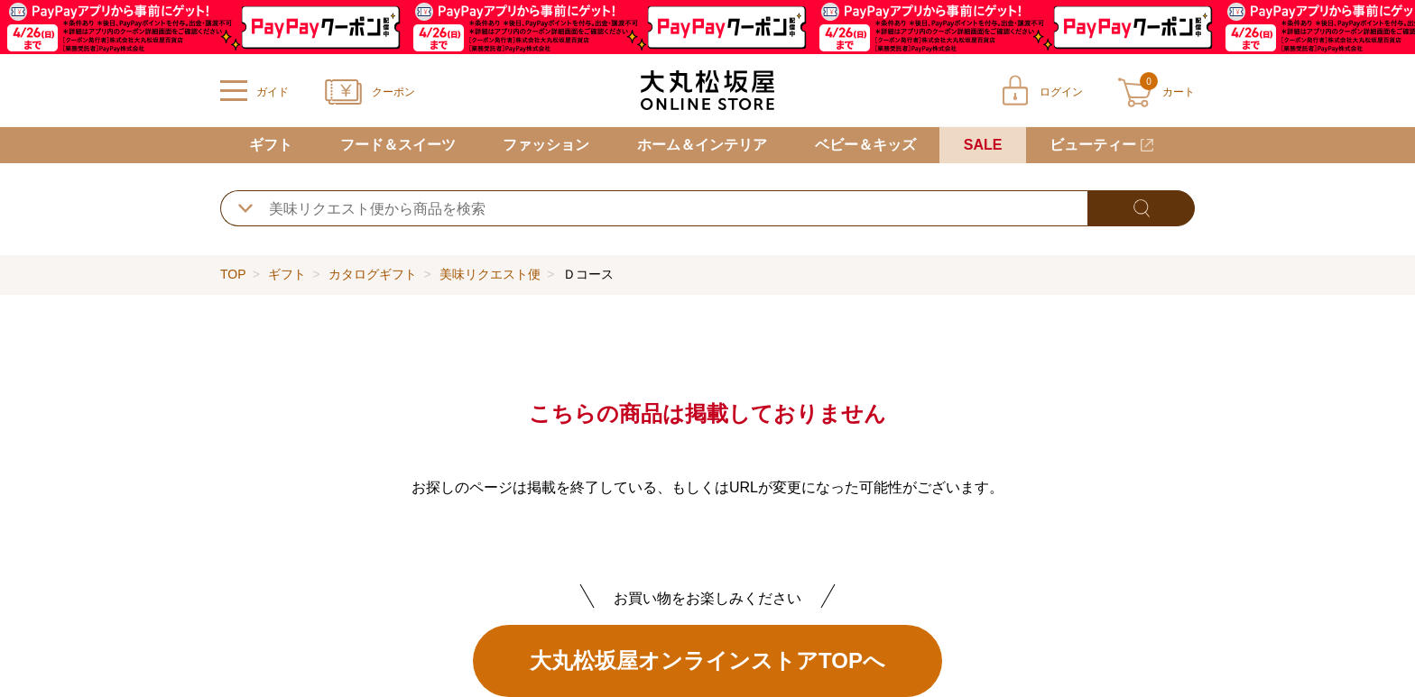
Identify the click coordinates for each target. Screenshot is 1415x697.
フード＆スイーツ (398, 144)
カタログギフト (372, 274)
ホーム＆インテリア (702, 144)
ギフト (270, 144)
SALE (983, 144)
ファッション (546, 144)
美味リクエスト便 (490, 274)
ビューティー (1093, 144)
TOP (232, 274)
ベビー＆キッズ (865, 144)
